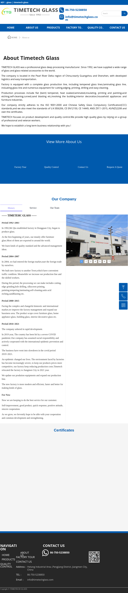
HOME (14, 38)
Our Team (54, 208)
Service (33, 208)
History (11, 208)
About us (25, 38)
